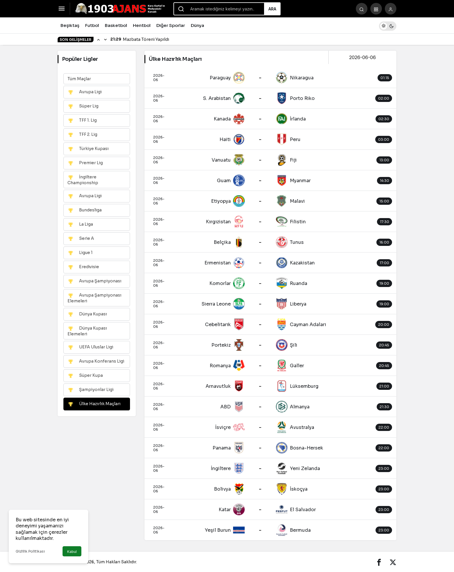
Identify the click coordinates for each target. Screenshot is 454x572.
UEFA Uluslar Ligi (90, 347)
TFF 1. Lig (82, 120)
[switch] (387, 25)
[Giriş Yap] (390, 8)
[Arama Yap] (361, 8)
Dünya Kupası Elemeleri (87, 331)
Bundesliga (84, 210)
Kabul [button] (72, 551)
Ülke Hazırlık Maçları (93, 404)
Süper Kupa (85, 375)
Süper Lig (82, 106)
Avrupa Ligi (84, 92)
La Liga (80, 224)
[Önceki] (98, 39)
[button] (376, 8)
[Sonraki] (105, 39)
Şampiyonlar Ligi (90, 390)
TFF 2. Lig (82, 134)
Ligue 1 (80, 253)
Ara (272, 8)
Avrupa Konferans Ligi (95, 361)
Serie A (80, 238)
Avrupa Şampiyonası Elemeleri (94, 298)
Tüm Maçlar (79, 78)
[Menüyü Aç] (61, 8)
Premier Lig (85, 163)
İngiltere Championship (82, 179)
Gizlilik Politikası (30, 551)
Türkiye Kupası (88, 149)
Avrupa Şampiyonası (94, 281)
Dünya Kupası (87, 314)
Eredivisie (83, 267)
